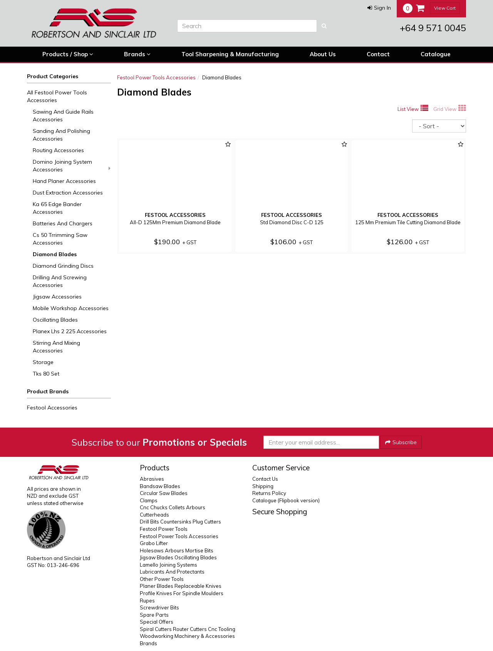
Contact (378, 54)
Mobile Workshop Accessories (71, 308)
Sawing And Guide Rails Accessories (63, 115)
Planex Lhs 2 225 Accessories (70, 331)
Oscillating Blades (55, 319)
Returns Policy (269, 493)
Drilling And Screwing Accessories (60, 281)
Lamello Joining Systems (168, 565)
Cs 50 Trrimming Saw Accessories (60, 239)
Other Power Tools (162, 579)
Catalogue (436, 54)
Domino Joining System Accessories (72, 165)
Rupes (147, 600)
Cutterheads (154, 515)
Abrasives (152, 479)
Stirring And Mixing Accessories (56, 346)
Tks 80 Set (46, 373)
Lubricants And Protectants (172, 572)
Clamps (149, 500)
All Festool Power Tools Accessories (57, 96)
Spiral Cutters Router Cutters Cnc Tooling (187, 629)
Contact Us (265, 479)
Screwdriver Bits (159, 607)
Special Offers (156, 622)
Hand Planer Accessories (64, 181)
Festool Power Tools (164, 529)
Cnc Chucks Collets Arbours (172, 507)
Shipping (262, 486)
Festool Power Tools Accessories (156, 77)
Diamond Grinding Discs (63, 265)
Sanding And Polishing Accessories (61, 135)
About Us (323, 54)
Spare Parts (154, 615)
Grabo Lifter (154, 543)
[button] (379, 7)
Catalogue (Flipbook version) (286, 500)
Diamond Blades (55, 254)
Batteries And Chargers (62, 223)
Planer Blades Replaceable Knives (180, 586)
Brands (137, 54)
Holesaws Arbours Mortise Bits (176, 550)
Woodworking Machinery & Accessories (187, 636)
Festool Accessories (52, 407)
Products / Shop (67, 54)
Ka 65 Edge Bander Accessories (57, 208)
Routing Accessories (58, 150)
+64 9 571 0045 (433, 28)
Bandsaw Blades (160, 486)
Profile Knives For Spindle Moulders (181, 593)
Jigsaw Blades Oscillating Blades (178, 557)
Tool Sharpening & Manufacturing (230, 54)
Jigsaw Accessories (57, 296)
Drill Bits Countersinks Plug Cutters (180, 521)
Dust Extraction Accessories (68, 192)
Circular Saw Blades (164, 493)
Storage (43, 362)
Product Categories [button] (52, 76)
